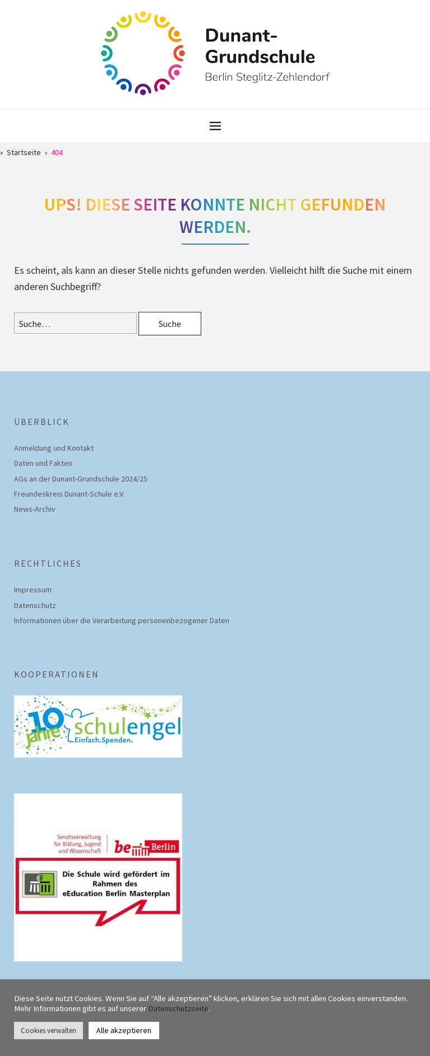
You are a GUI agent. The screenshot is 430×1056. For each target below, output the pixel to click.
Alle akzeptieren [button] (123, 1030)
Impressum (33, 590)
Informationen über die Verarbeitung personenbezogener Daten (121, 620)
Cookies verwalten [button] (48, 1030)
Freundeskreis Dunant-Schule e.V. (69, 494)
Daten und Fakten (43, 463)
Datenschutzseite (178, 1008)
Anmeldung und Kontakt (54, 448)
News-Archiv (35, 509)
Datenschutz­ (35, 605)
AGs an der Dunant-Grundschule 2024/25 (80, 479)
